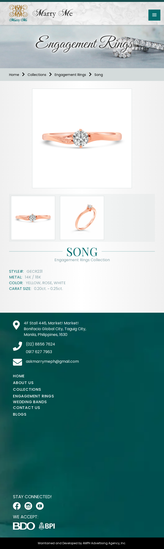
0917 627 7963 (39, 352)
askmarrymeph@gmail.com (52, 361)
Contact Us (26, 407)
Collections (37, 74)
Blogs (20, 414)
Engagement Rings (70, 74)
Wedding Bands (30, 402)
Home (14, 74)
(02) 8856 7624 (40, 344)
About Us (23, 382)
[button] (154, 15)
